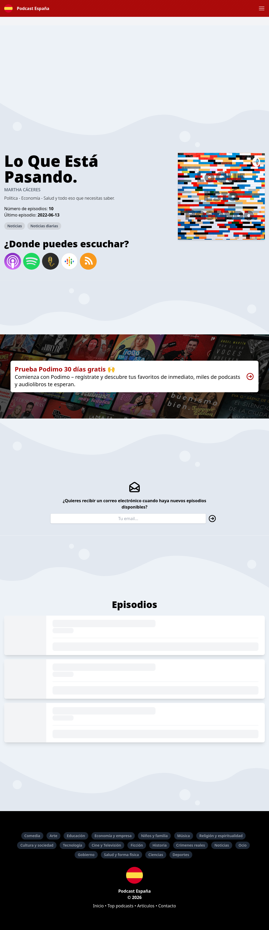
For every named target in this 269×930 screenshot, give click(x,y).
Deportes (181, 854)
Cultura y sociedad (36, 845)
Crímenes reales (190, 845)
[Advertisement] (134, 62)
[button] (261, 8)
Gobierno (86, 854)
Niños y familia (154, 835)
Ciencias (155, 854)
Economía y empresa (113, 835)
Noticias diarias (44, 225)
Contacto (167, 906)
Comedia (32, 835)
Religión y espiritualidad (221, 835)
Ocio (243, 845)
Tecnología (72, 845)
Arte (53, 835)
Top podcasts (120, 906)
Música (183, 835)
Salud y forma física (121, 854)
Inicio (98, 906)
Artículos (145, 906)
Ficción (137, 845)
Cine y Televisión (106, 845)
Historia (159, 845)
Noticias (14, 225)
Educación (76, 835)
